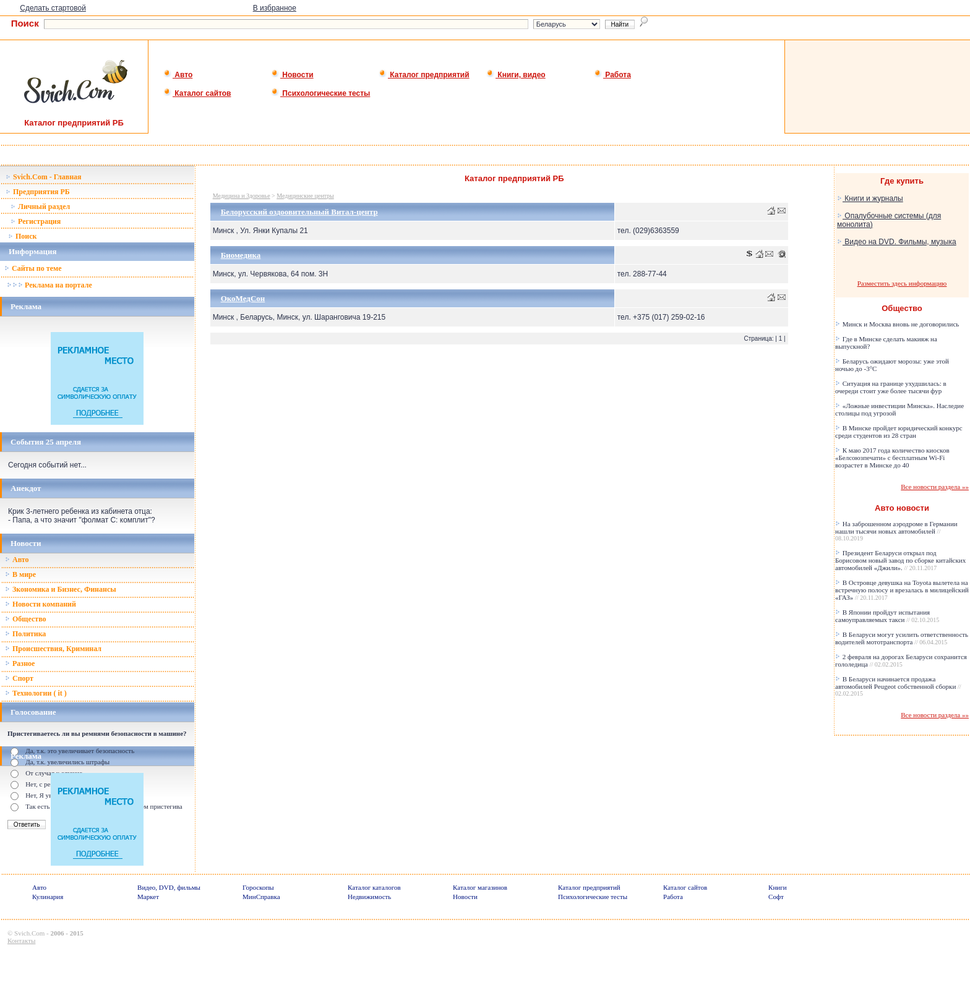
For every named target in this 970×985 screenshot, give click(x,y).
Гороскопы (258, 887)
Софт (776, 896)
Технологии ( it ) (36, 693)
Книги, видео (516, 74)
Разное (20, 663)
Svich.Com (29, 933)
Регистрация (36, 221)
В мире (20, 574)
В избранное (274, 8)
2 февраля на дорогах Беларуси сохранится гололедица (901, 660)
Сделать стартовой (53, 8)
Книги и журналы (870, 198)
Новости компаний (40, 604)
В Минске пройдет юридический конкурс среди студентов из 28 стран (899, 431)
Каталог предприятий (424, 74)
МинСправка (261, 896)
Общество (25, 619)
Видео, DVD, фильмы (168, 887)
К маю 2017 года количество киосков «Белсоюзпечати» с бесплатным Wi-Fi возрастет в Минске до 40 (892, 457)
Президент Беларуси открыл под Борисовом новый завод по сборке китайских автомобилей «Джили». (900, 560)
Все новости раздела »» (935, 486)
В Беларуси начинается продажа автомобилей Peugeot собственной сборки (898, 686)
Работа (612, 74)
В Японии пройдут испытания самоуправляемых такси (887, 615)
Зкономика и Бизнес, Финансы (60, 589)
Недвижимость (369, 896)
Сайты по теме (32, 268)
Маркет (148, 896)
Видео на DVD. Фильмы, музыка (896, 241)
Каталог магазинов (480, 887)
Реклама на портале (49, 285)
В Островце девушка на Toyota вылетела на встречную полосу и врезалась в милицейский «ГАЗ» (902, 590)
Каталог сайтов (197, 93)
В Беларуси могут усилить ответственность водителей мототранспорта (901, 638)
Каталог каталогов (374, 887)
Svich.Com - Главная (44, 177)
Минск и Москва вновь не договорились (897, 324)
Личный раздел (40, 206)
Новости (292, 74)
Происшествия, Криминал (53, 648)
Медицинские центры (305, 195)
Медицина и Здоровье (241, 195)
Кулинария (47, 896)
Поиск (22, 236)
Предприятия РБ (38, 191)
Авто (177, 74)
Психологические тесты (320, 93)
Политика (25, 633)
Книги (777, 887)
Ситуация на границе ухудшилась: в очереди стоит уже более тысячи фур (890, 387)
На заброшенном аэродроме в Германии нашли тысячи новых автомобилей (896, 531)
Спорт (19, 678)
